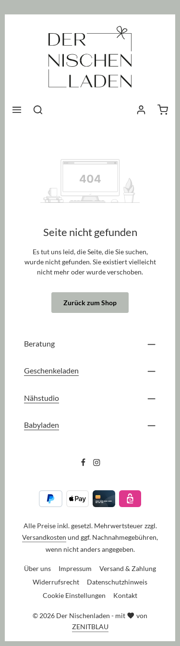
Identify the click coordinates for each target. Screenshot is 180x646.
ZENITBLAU (90, 626)
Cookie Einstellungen (74, 595)
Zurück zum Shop (90, 302)
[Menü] (16, 109)
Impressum (75, 568)
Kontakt (125, 595)
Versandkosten (44, 537)
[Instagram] (97, 464)
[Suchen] (38, 109)
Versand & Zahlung (127, 568)
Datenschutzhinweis (117, 582)
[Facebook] (84, 464)
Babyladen (41, 424)
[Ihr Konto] (141, 109)
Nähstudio (41, 397)
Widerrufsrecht (56, 582)
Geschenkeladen (51, 370)
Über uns (37, 568)
